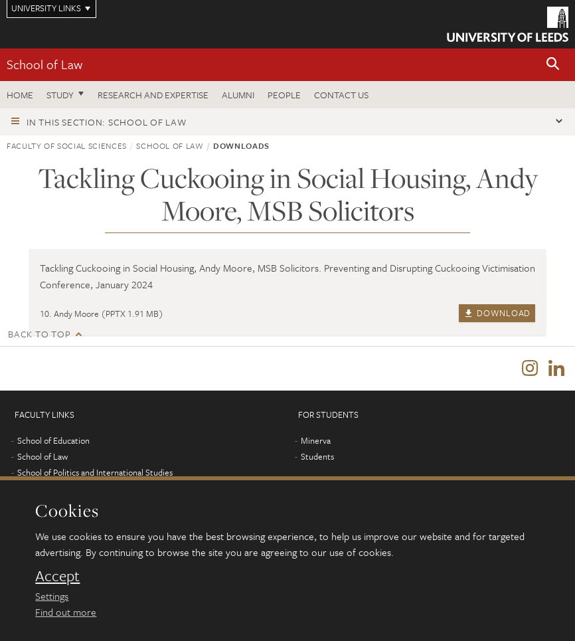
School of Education (53, 440)
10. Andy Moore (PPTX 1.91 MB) (101, 313)
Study (60, 95)
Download (497, 313)
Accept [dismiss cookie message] (57, 576)
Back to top (39, 334)
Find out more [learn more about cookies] (65, 611)
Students (317, 456)
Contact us (341, 95)
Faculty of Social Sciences (67, 145)
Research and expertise (153, 95)
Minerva (316, 440)
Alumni (238, 95)
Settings (51, 596)
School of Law (44, 64)
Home (20, 95)
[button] (553, 64)
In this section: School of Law (107, 122)
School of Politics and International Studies (95, 472)
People (284, 95)
